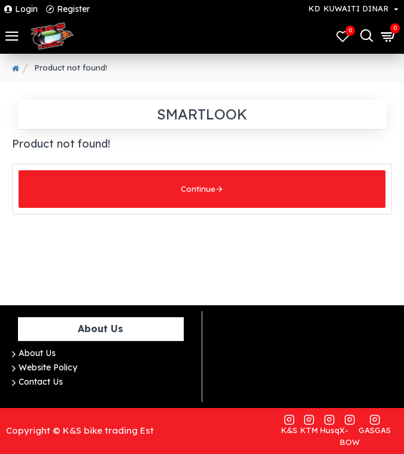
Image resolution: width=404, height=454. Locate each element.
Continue (198, 189)
